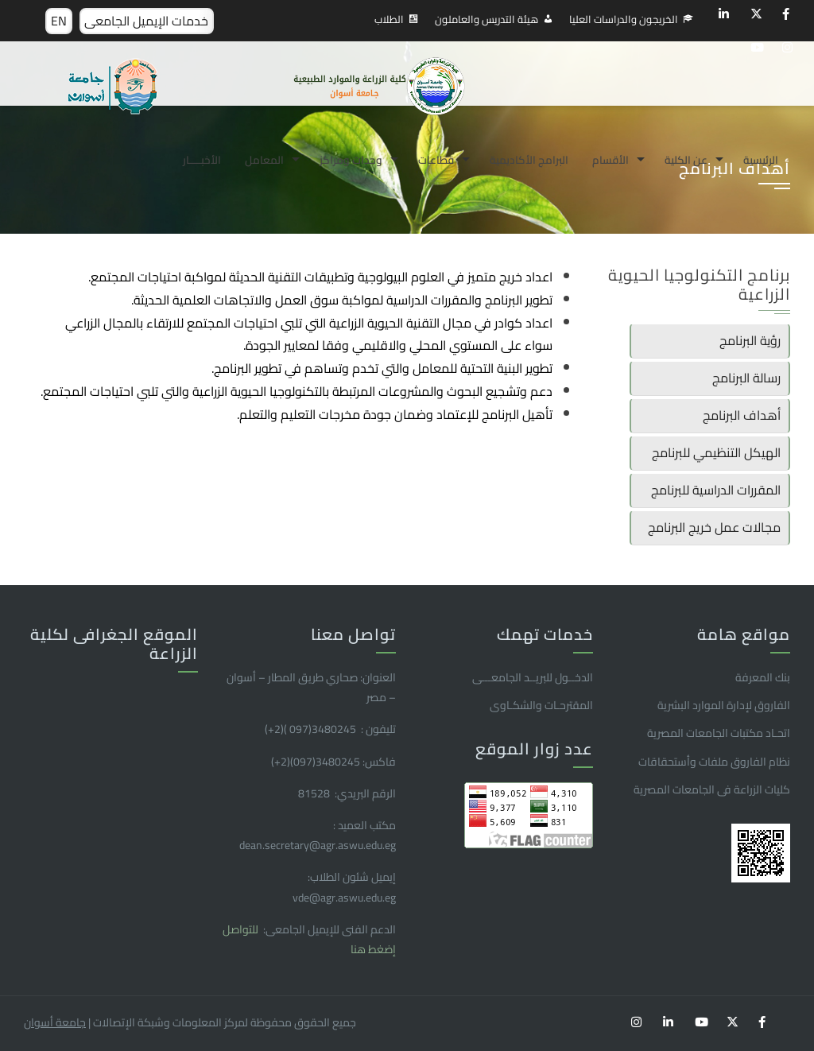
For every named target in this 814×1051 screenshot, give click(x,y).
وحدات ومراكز (351, 159)
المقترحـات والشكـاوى (541, 705)
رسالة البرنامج (746, 378)
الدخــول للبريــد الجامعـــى (532, 677)
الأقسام (610, 159)
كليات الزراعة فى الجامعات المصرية (712, 789)
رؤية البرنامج (750, 340)
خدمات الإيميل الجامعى (146, 21)
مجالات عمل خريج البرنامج (714, 527)
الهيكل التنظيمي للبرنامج (716, 452)
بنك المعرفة (762, 677)
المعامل (264, 159)
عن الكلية (686, 159)
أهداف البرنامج (742, 415)
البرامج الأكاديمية (529, 159)
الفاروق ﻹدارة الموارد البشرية (723, 705)
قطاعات (436, 159)
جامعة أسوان (55, 1022)
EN (59, 21)
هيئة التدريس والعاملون (486, 19)
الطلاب (389, 19)
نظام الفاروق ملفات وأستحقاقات (714, 761)
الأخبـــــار (202, 159)
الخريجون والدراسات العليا (623, 19)
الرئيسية (760, 159)
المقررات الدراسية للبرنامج (716, 490)
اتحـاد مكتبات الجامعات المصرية (718, 733)
